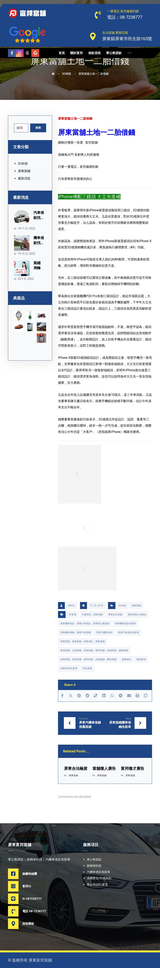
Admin (71, 605)
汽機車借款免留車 (98, 872)
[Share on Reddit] (87, 696)
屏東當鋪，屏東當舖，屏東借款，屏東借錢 (82, 641)
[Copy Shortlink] (145, 696)
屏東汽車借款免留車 (128, 632)
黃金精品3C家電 (97, 884)
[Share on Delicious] (95, 696)
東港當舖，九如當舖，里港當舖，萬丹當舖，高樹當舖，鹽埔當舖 (94, 650)
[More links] (129, 53)
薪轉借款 (126, 659)
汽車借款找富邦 (38, 217)
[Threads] (27, 53)
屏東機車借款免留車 (125, 623)
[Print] (137, 696)
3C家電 (72, 614)
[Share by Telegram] (121, 696)
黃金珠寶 (87, 668)
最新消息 (24, 178)
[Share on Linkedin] (104, 696)
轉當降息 (141, 659)
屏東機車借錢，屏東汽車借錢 (75, 632)
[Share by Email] (129, 696)
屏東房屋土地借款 (137, 614)
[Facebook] (12, 53)
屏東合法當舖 (115, 614)
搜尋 (38, 127)
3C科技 (122, 605)
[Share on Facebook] (62, 696)
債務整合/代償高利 (99, 878)
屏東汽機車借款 (104, 632)
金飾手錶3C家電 (68, 668)
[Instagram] (20, 53)
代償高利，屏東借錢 (92, 614)
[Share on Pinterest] (79, 696)
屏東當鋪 (136, 605)
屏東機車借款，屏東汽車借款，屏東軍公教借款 (84, 623)
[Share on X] (70, 696)
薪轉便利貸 (94, 866)
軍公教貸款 (94, 859)
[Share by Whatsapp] (112, 696)
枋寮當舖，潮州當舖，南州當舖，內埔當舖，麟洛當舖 (88, 659)
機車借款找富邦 (38, 243)
